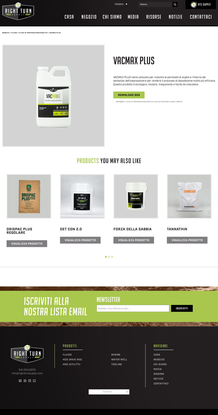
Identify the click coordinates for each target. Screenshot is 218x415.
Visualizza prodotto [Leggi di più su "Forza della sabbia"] (133, 240)
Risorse (153, 17)
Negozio (89, 17)
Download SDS (129, 95)
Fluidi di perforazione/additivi (33, 33)
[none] (108, 4)
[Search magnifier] (175, 4)
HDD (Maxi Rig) (72, 360)
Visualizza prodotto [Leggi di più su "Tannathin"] (187, 240)
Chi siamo (112, 17)
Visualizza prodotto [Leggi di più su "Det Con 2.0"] (80, 240)
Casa (69, 17)
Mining (115, 355)
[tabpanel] (29, 210)
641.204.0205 (27, 370)
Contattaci (201, 17)
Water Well (119, 360)
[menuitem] (108, 4)
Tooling (116, 364)
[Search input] (155, 4)
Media (133, 17)
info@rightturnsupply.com (27, 373)
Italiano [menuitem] (119, 4)
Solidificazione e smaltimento (169, 102)
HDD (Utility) (71, 364)
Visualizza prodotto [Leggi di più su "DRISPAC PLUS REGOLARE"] (26, 244)
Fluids (14, 33)
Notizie (176, 17)
